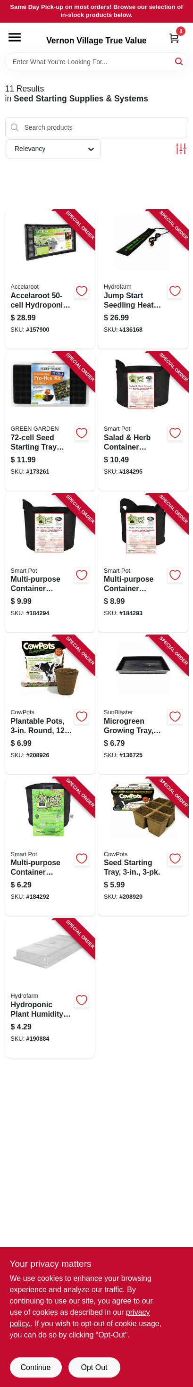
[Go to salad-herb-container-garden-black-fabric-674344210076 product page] (143, 421)
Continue (35, 1367)
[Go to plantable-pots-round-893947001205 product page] (50, 704)
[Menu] (14, 37)
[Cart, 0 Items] (174, 38)
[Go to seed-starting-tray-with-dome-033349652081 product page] (50, 421)
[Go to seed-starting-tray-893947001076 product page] (143, 846)
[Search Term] (96, 61)
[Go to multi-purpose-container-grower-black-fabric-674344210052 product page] (50, 563)
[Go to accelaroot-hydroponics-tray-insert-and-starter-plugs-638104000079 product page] (50, 279)
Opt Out (94, 1367)
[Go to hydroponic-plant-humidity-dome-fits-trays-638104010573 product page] (50, 988)
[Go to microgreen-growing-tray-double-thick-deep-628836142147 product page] (143, 704)
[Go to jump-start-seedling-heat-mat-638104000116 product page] (143, 279)
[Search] (179, 61)
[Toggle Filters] (181, 148)
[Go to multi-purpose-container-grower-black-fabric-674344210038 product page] (143, 563)
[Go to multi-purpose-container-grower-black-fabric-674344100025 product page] (50, 846)
